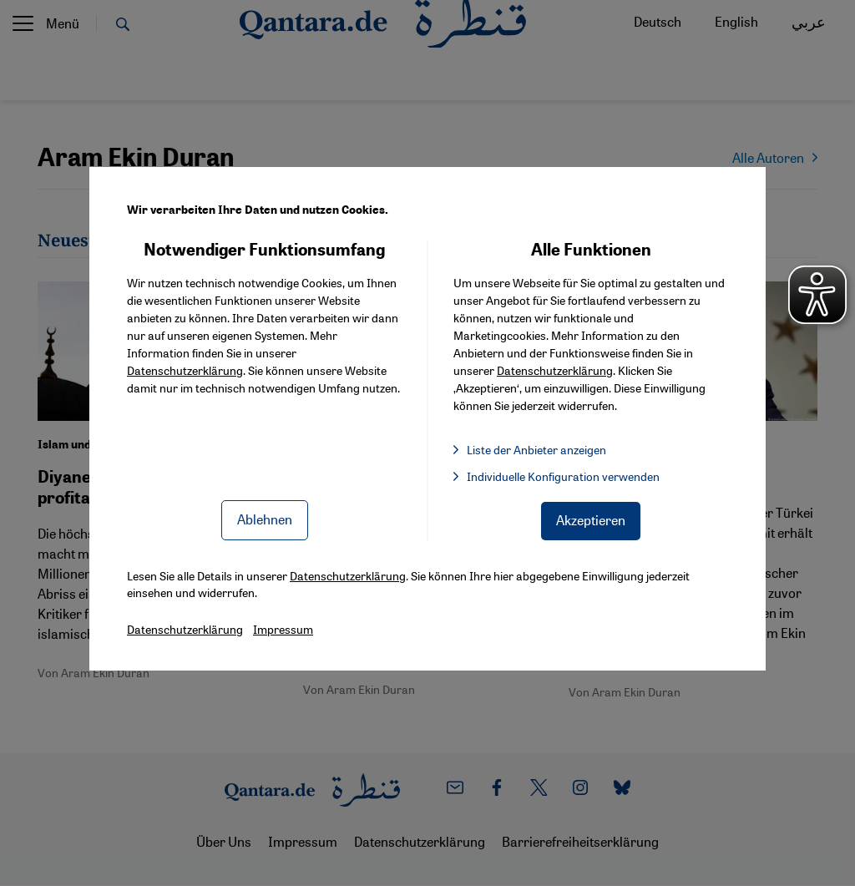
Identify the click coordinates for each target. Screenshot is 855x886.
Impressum (283, 628)
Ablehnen (264, 519)
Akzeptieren (590, 520)
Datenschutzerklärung (185, 369)
